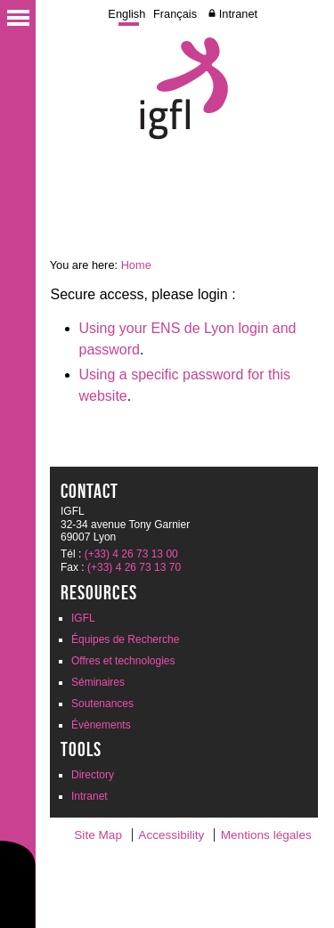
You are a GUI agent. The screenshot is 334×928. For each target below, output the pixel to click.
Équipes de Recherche (125, 639)
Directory (92, 775)
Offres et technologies (123, 661)
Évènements (101, 725)
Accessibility (171, 835)
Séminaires (98, 682)
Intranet (238, 13)
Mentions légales (266, 835)
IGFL (83, 618)
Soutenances (102, 703)
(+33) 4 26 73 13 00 (131, 554)
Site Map (98, 835)
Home (136, 265)
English (126, 13)
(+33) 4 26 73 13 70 (134, 567)
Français (175, 13)
